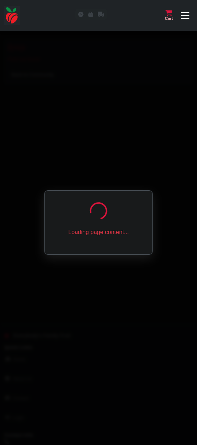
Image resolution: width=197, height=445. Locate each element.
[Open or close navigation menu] (185, 15)
